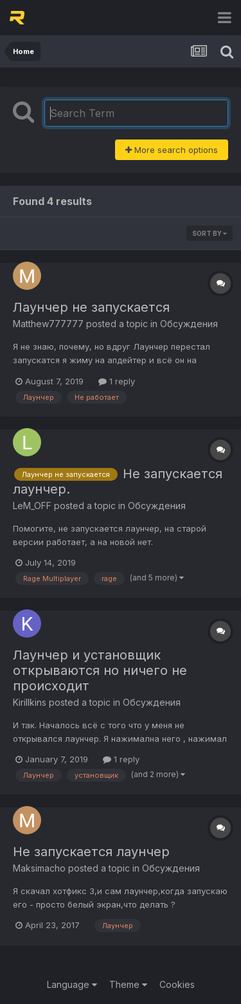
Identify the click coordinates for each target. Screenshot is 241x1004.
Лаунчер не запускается (91, 307)
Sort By (209, 233)
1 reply (116, 381)
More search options (171, 150)
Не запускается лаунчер (91, 851)
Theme (128, 984)
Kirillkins (29, 702)
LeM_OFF (32, 505)
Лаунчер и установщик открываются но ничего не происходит (100, 670)
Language (72, 984)
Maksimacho (39, 868)
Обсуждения (189, 323)
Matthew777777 (48, 323)
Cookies (177, 984)
